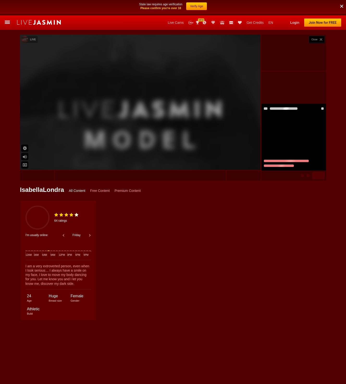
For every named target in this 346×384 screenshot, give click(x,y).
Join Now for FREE (323, 22)
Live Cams (176, 22)
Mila (266, 362)
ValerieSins (102, 362)
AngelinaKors (230, 362)
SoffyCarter (195, 362)
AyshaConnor (67, 362)
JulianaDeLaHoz (172, 362)
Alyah (85, 362)
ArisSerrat (251, 362)
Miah (212, 362)
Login (294, 22)
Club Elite (213, 22)
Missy (298, 362)
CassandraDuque (146, 362)
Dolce (48, 362)
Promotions (204, 22)
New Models (190, 22)
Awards (198, 22)
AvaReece (282, 362)
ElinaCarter (122, 362)
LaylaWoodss (317, 362)
